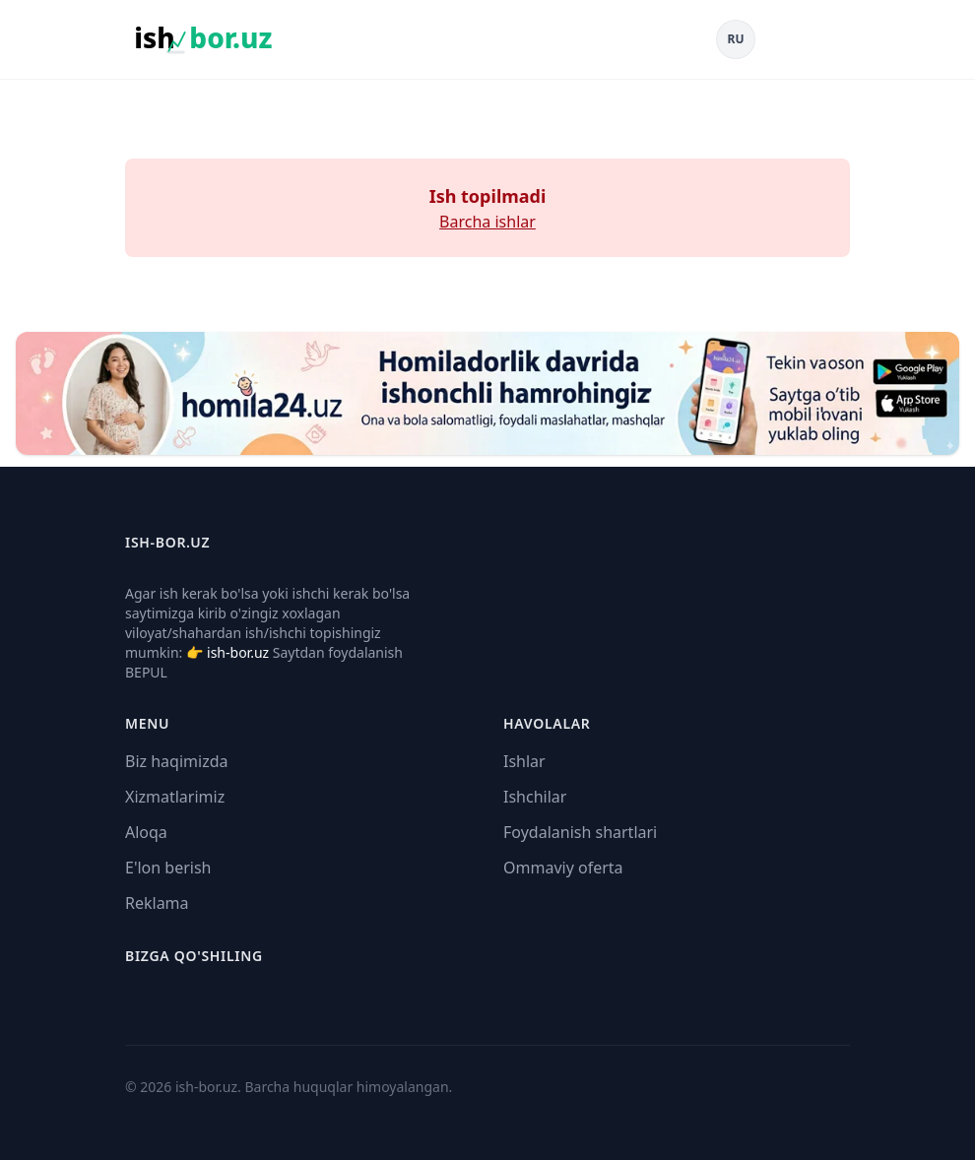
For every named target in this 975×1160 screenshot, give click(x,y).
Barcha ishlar (487, 221)
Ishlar (524, 761)
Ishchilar (534, 796)
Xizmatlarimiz (175, 796)
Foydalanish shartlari (580, 832)
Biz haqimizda (176, 761)
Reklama (157, 903)
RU (736, 39)
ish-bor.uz (238, 652)
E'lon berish (168, 867)
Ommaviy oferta (563, 867)
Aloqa (146, 832)
